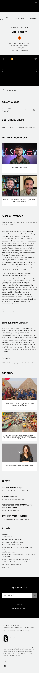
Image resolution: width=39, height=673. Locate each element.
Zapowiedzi (34, 18)
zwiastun (7, 59)
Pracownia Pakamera (16, 627)
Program (13, 27)
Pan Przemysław (29, 627)
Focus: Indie (24, 27)
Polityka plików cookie (22, 630)
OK (35, 595)
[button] (36, 70)
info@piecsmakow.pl (19, 608)
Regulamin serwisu (9, 630)
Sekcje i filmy (19, 18)
